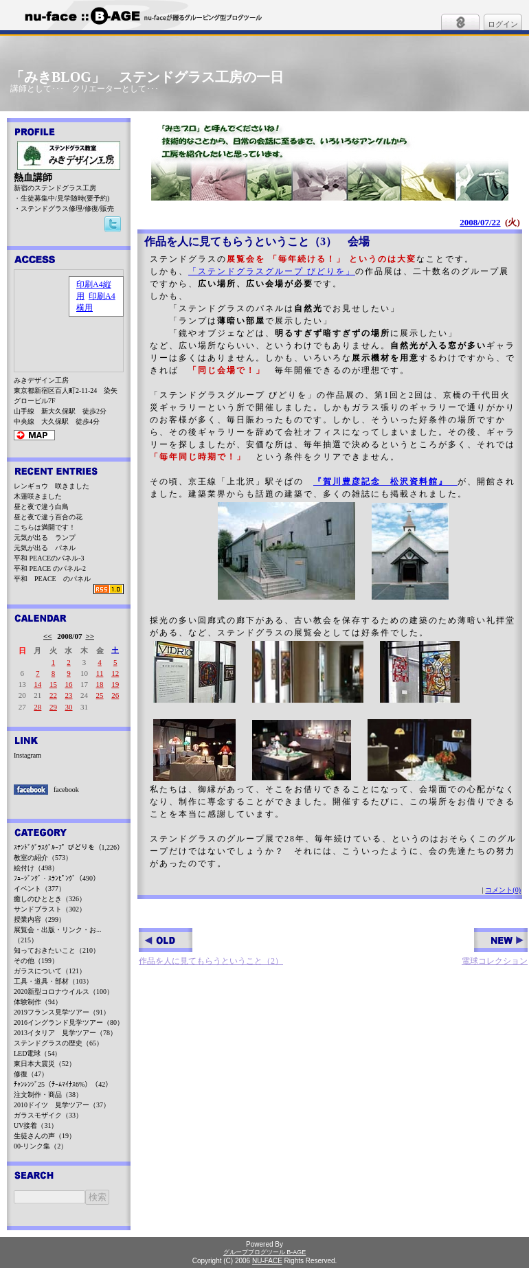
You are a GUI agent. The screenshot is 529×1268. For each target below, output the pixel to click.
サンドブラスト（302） (50, 909)
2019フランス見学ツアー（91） (62, 1012)
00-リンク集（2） (40, 1146)
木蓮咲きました (38, 496)
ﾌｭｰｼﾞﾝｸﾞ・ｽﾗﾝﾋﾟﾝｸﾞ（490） (57, 878)
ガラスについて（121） (50, 971)
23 (68, 695)
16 (68, 684)
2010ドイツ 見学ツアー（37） (62, 1105)
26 (115, 695)
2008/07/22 (480, 222)
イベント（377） (39, 888)
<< (47, 636)
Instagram (27, 755)
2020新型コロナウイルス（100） (63, 991)
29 (53, 707)
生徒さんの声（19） (45, 1136)
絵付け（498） (36, 868)
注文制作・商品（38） (48, 1094)
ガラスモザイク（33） (48, 1115)
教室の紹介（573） (43, 857)
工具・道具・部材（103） (53, 981)
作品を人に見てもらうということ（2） (211, 947)
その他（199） (36, 960)
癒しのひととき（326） (50, 899)
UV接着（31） (36, 1125)
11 (100, 673)
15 (53, 684)
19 (115, 684)
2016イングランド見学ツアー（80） (69, 1022)
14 (37, 684)
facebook (66, 789)
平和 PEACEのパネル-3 (49, 558)
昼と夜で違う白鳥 (41, 506)
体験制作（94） (38, 1002)
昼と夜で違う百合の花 (48, 517)
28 (37, 707)
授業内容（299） (39, 919)
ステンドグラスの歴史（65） (58, 1043)
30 (68, 707)
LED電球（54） (37, 1053)
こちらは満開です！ (45, 527)
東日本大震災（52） (45, 1063)
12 (115, 673)
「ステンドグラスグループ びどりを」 (271, 271)
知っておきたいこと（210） (57, 950)
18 (100, 684)
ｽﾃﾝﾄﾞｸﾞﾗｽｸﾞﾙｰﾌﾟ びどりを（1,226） (69, 847)
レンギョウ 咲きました (51, 486)
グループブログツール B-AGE (264, 1252)
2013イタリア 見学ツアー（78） (65, 1033)
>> (89, 636)
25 (100, 695)
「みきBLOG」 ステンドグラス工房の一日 (147, 76)
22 (53, 695)
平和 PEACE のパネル (52, 578)
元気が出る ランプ (45, 537)
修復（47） (31, 1074)
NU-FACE (267, 1261)
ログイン (503, 24)
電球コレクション (495, 947)
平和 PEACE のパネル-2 (50, 568)
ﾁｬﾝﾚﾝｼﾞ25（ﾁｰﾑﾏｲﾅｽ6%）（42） (63, 1084)
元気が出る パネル (45, 548)
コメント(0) (503, 890)
